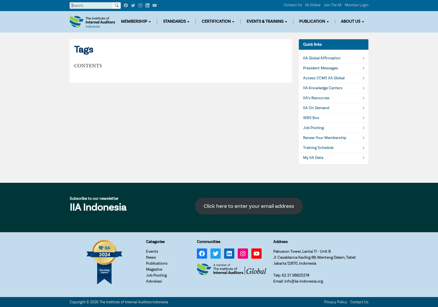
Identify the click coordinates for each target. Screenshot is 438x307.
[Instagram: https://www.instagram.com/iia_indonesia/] (243, 253)
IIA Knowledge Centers (323, 88)
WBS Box (311, 118)
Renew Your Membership (324, 138)
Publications (157, 263)
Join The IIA (333, 5)
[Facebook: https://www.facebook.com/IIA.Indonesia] (202, 253)
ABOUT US (350, 21)
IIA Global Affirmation (322, 58)
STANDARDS (174, 21)
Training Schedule (318, 148)
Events (152, 251)
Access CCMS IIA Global (324, 78)
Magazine (154, 269)
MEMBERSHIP (134, 21)
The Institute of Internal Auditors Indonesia (133, 302)
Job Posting (313, 128)
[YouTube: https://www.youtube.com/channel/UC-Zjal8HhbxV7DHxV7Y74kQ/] (256, 253)
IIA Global (312, 5)
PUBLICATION (312, 21)
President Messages (320, 68)
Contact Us (293, 5)
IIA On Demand (316, 108)
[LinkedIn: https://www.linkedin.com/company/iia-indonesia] (229, 253)
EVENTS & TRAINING (265, 21)
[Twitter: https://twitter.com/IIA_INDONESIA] (215, 253)
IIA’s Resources (316, 98)
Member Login (356, 5)
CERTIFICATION (216, 21)
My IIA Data (313, 158)
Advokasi (154, 281)
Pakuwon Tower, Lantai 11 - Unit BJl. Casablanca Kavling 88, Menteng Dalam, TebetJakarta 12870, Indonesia (314, 257)
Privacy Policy (335, 302)
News (151, 257)
